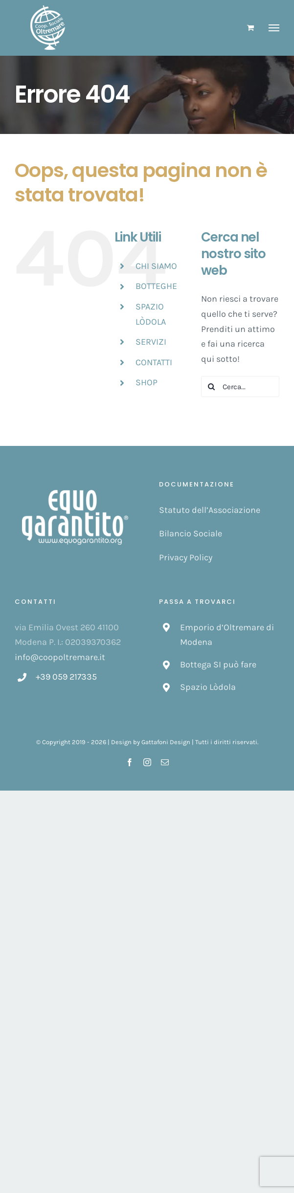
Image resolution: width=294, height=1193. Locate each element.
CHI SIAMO (156, 266)
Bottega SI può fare (218, 664)
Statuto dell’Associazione (209, 510)
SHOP (147, 382)
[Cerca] (211, 386)
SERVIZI (151, 341)
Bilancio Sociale (190, 533)
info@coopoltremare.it (60, 657)
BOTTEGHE (156, 286)
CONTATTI (154, 362)
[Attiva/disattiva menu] (274, 27)
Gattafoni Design (165, 742)
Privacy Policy (185, 557)
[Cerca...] (240, 386)
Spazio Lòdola (208, 687)
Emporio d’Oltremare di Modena (227, 635)
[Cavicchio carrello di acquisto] (250, 27)
